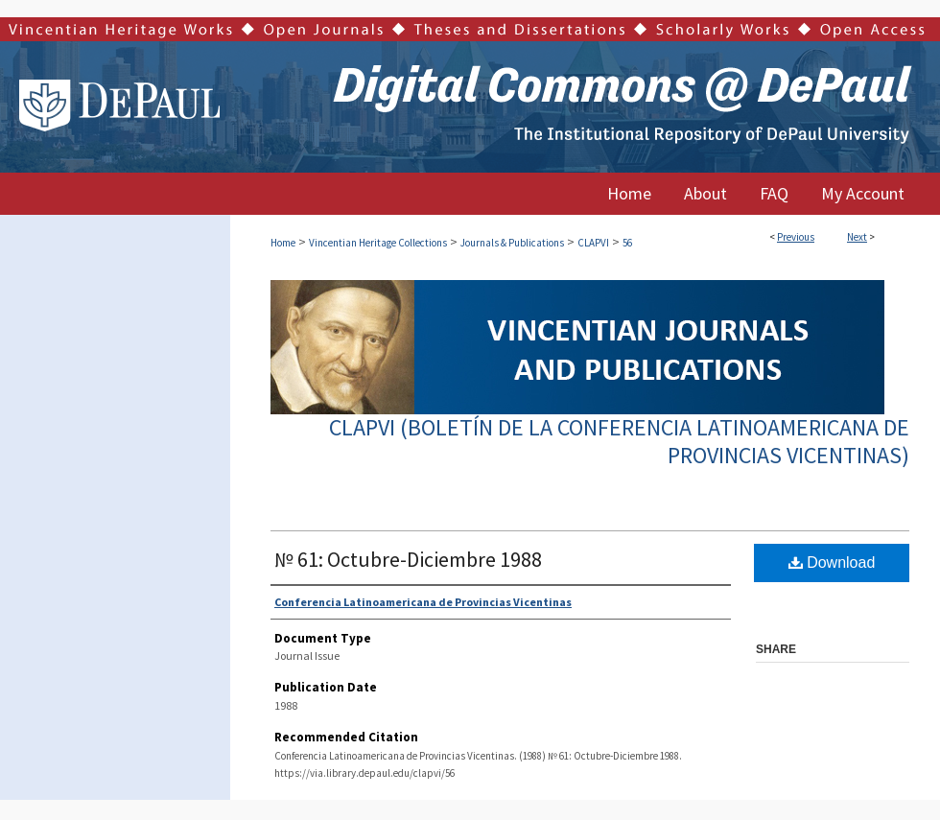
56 (627, 242)
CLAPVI (593, 242)
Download (832, 562)
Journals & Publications (512, 242)
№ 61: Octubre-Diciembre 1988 (408, 559)
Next (857, 237)
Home (282, 242)
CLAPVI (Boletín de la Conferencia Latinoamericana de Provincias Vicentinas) (619, 441)
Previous (795, 237)
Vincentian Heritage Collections (378, 242)
